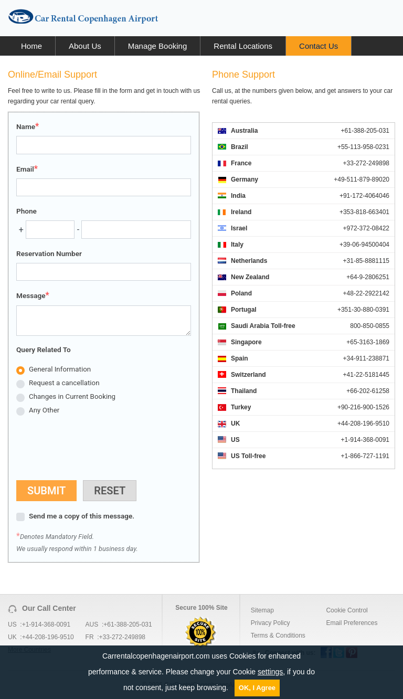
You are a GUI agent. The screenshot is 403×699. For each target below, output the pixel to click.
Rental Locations (243, 45)
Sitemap (262, 610)
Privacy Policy (270, 623)
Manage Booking (157, 45)
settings (270, 672)
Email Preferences (351, 623)
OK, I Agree (257, 688)
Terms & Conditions (278, 635)
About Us (85, 45)
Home (31, 45)
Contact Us (318, 45)
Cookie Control (346, 610)
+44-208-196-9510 (48, 637)
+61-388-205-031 (127, 624)
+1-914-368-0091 (46, 624)
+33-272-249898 (122, 637)
